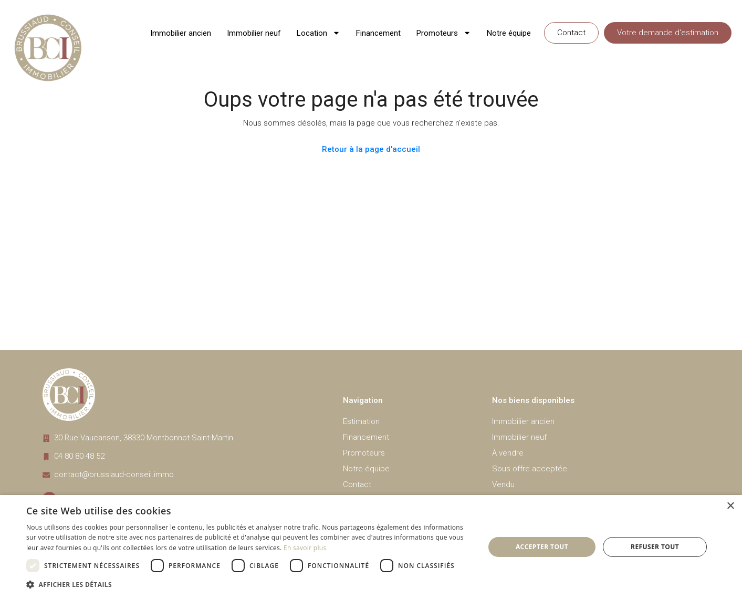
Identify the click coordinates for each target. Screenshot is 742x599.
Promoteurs (443, 33)
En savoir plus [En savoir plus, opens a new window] (305, 547)
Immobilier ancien (180, 33)
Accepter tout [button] (542, 546)
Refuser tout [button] (655, 546)
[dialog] (371, 547)
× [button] (730, 506)
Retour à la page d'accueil (371, 149)
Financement (378, 33)
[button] (248, 584)
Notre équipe (509, 33)
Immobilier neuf (254, 33)
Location (318, 33)
